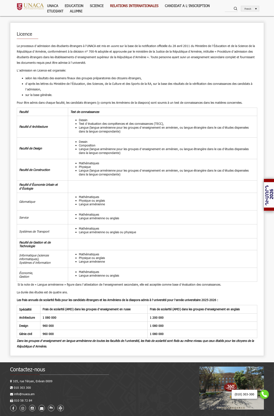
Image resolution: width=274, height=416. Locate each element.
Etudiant (55, 11)
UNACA (52, 6)
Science (97, 6)
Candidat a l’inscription (187, 6)
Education (74, 6)
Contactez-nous (27, 369)
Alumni (76, 11)
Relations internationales (134, 6)
